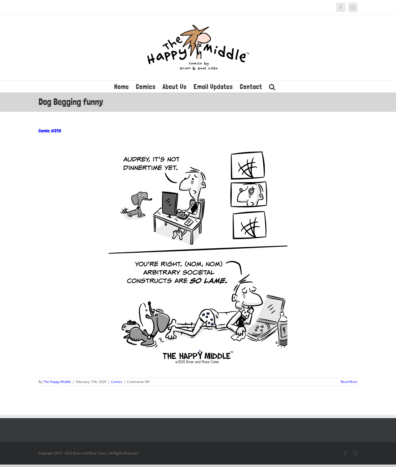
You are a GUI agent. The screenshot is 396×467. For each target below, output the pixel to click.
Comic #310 (49, 131)
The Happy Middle (57, 381)
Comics (116, 381)
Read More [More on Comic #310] (349, 381)
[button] (272, 86)
